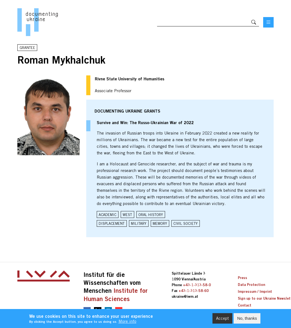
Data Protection (251, 284)
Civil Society (185, 223)
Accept (222, 319)
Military (138, 223)
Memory (160, 223)
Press (242, 277)
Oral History (150, 214)
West (127, 214)
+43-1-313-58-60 (194, 290)
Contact (244, 305)
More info (127, 322)
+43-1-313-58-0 (197, 285)
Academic (107, 214)
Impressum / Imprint (255, 291)
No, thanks (247, 319)
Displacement (112, 223)
